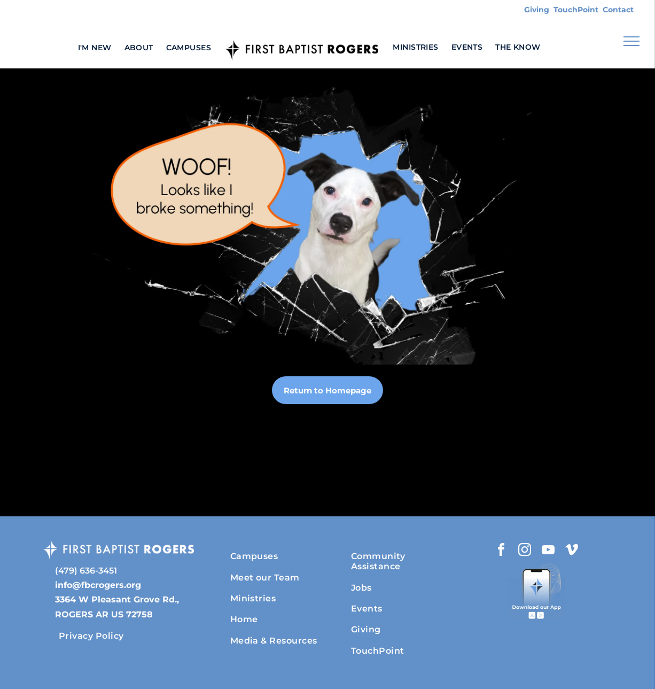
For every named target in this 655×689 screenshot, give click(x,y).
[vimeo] (571, 551)
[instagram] (524, 551)
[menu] (631, 41)
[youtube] (548, 551)
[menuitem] (95, 47)
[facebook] (501, 551)
